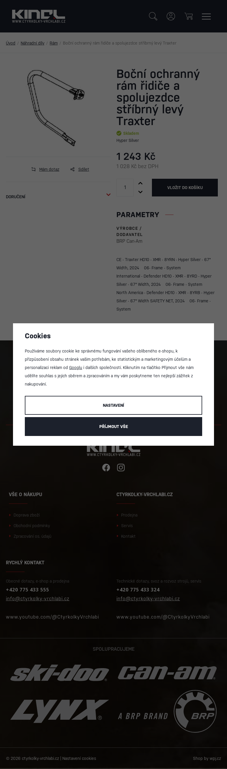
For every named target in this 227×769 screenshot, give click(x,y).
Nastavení (113, 405)
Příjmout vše (113, 426)
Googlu (75, 367)
